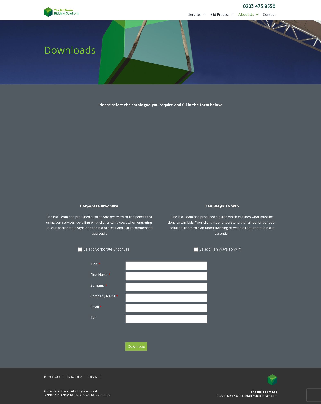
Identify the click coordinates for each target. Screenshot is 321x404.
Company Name (104, 296)
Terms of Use (52, 376)
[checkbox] (80, 249)
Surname (98, 285)
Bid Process (222, 14)
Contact (269, 14)
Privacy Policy (74, 376)
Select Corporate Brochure (107, 249)
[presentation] (121, 333)
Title (95, 264)
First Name (100, 274)
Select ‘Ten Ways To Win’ (220, 249)
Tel (92, 317)
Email (96, 306)
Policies (92, 376)
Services (197, 14)
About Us (248, 14)
